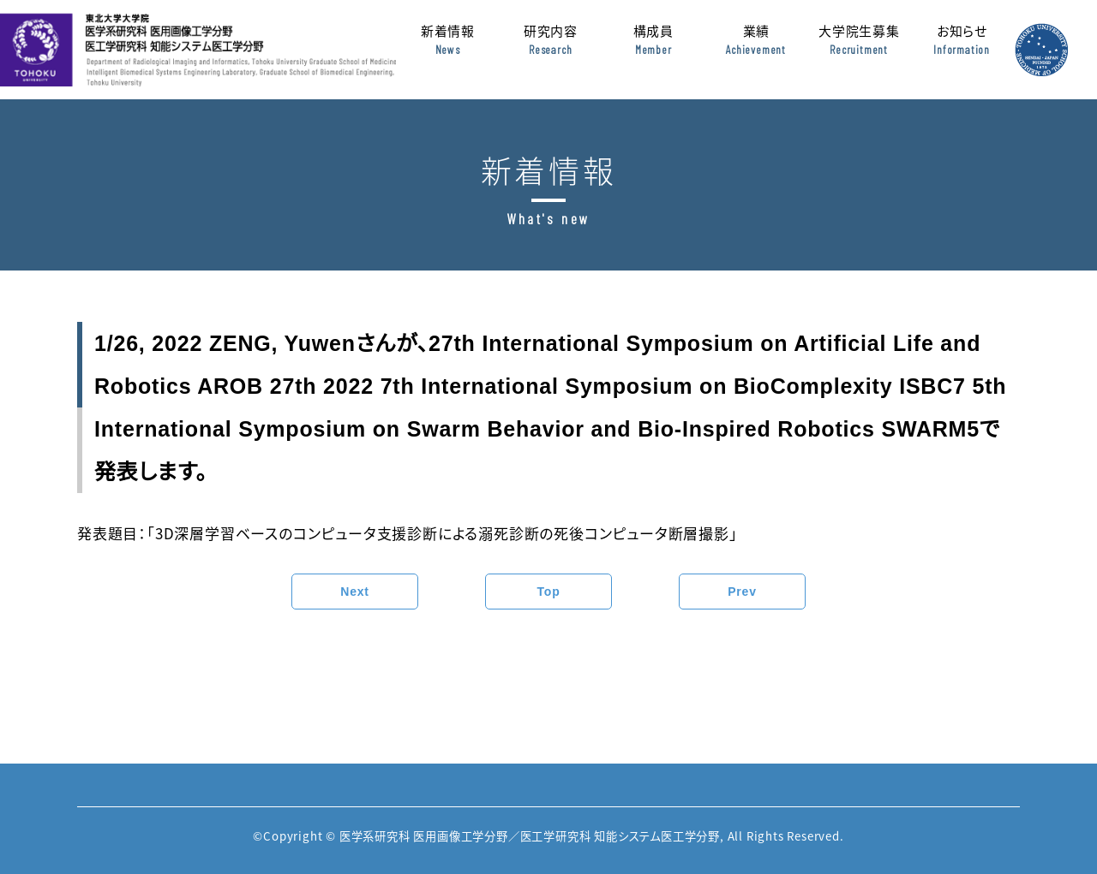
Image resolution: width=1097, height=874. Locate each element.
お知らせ (961, 50)
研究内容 (550, 50)
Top (548, 591)
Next (354, 591)
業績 (755, 50)
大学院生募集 (858, 50)
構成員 (653, 50)
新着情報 (447, 50)
